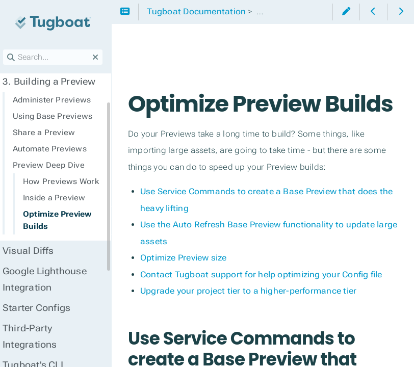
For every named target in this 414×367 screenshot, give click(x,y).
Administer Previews (57, 99)
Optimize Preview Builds (63, 220)
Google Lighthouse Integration (50, 279)
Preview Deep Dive (54, 165)
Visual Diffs (34, 251)
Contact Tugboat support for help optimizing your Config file (267, 302)
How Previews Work (67, 181)
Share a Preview (49, 132)
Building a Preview (54, 81)
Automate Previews (55, 148)
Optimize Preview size (189, 285)
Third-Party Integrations (35, 336)
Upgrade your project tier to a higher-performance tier (254, 318)
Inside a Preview (60, 197)
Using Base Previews (58, 116)
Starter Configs (42, 308)
